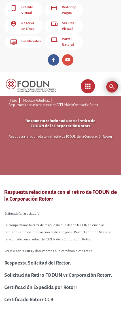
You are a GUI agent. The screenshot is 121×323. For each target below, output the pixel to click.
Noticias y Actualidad (32, 92)
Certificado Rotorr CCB (29, 291)
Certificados (23, 35)
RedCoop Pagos (61, 9)
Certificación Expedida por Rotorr (40, 279)
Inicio (12, 92)
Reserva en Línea (22, 22)
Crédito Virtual (20, 9)
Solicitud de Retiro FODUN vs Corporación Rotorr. (58, 266)
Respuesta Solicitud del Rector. (37, 254)
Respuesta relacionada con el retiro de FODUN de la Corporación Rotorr (81, 92)
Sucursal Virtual (61, 22)
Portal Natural (60, 35)
